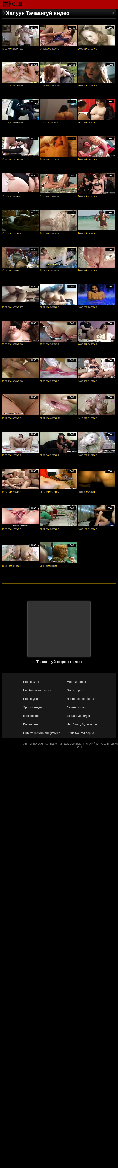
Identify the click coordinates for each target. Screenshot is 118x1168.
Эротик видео (32, 707)
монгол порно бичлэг (81, 698)
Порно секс (31, 724)
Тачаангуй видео (78, 716)
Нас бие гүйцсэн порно (82, 724)
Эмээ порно (75, 690)
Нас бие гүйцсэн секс (38, 690)
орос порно (31, 716)
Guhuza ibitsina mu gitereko (41, 733)
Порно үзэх (31, 698)
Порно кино (31, 681)
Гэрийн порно (76, 707)
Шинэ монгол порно (80, 733)
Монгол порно (76, 681)
